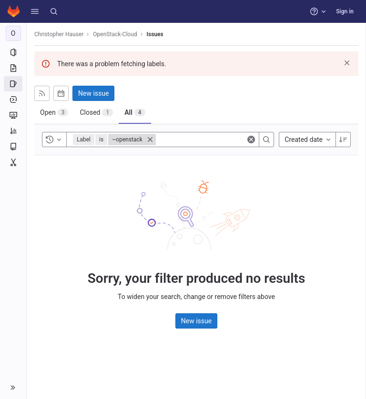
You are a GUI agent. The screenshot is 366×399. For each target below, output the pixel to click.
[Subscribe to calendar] (61, 93)
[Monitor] (13, 115)
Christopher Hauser (58, 34)
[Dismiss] (347, 63)
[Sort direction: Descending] (343, 139)
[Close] (150, 139)
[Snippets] (13, 162)
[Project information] (13, 52)
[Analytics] (13, 131)
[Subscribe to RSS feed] (42, 93)
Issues (155, 34)
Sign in (345, 11)
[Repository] (13, 68)
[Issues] (13, 83)
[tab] (54, 112)
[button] (34, 11)
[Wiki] (13, 146)
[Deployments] (13, 99)
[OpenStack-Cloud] (13, 33)
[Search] (53, 11)
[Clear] (251, 139)
